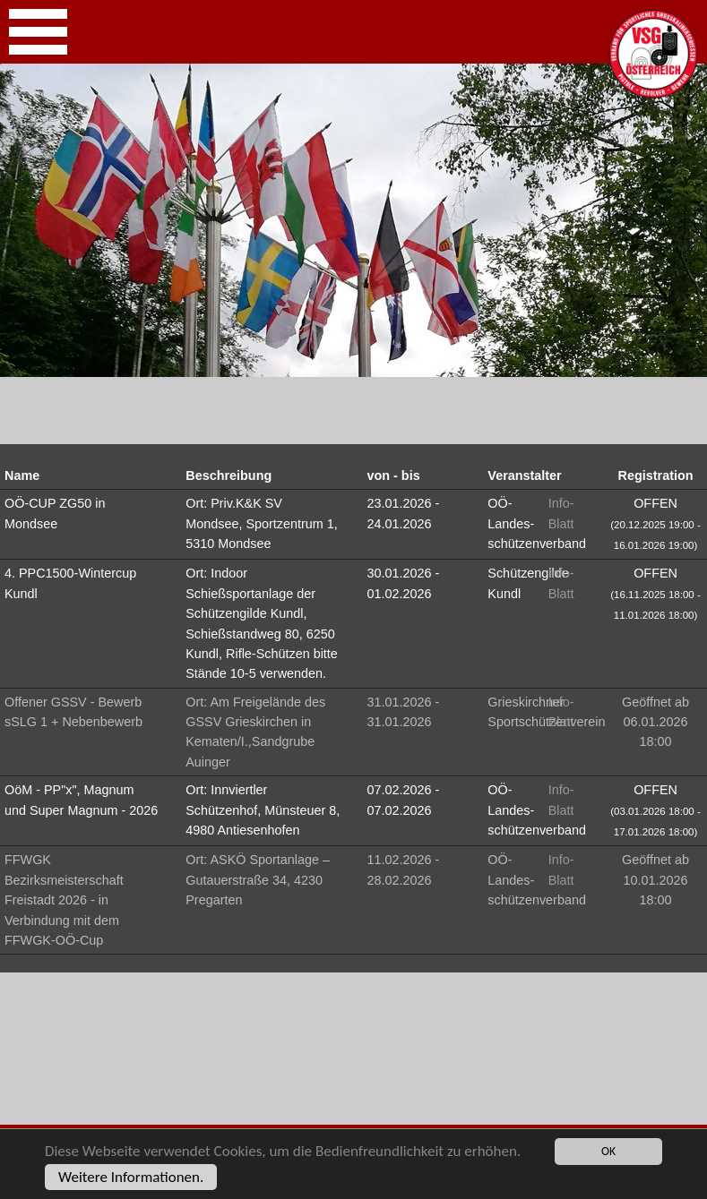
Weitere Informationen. (130, 1177)
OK (608, 1151)
